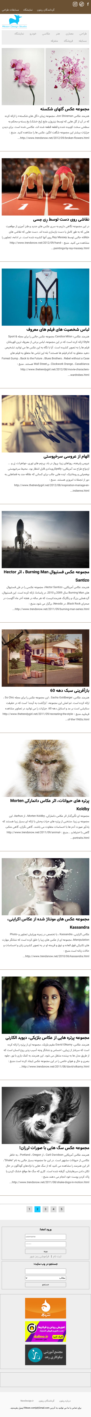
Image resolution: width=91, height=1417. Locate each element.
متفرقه (54, 41)
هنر (58, 33)
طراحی (83, 33)
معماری (70, 33)
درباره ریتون (65, 1401)
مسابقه (83, 41)
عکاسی (46, 33)
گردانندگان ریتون (46, 10)
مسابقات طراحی (10, 10)
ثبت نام (57, 1256)
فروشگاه (68, 41)
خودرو (33, 33)
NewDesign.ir (27, 1401)
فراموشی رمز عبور (39, 1256)
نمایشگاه (28, 10)
